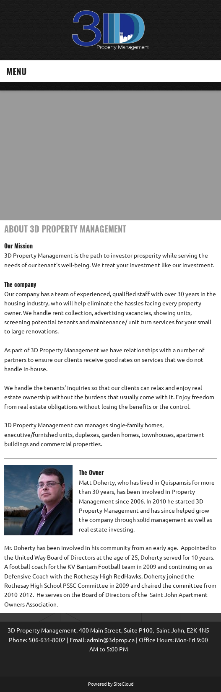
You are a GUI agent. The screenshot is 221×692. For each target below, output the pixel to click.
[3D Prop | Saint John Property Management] (111, 30)
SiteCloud (123, 684)
